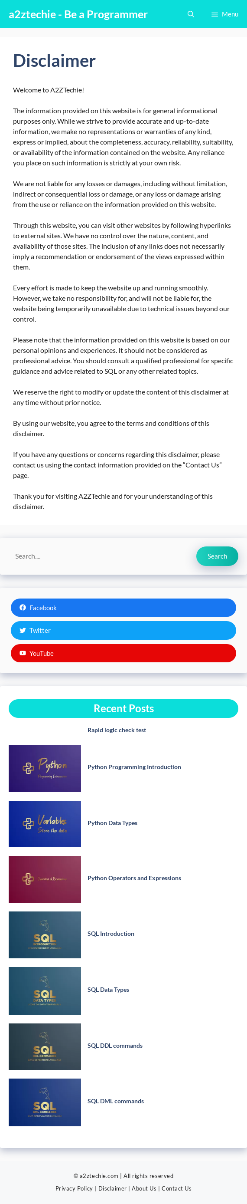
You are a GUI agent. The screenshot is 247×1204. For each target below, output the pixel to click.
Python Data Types (112, 822)
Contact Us (177, 1188)
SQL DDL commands (115, 1045)
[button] (191, 14)
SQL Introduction (111, 933)
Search (217, 556)
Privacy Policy (74, 1188)
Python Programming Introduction (134, 766)
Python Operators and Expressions (134, 878)
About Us (144, 1188)
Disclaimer (112, 1188)
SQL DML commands (116, 1101)
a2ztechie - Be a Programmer (78, 13)
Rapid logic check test (117, 730)
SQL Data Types (108, 989)
